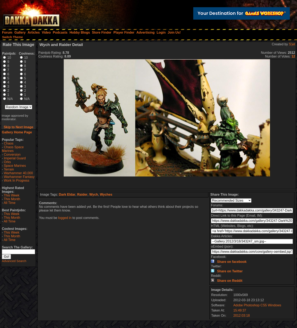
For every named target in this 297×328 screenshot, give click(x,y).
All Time (9, 203)
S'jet (292, 44)
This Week (11, 195)
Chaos (8, 143)
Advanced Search (14, 261)
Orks (7, 162)
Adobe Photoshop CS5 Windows (257, 305)
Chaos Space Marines (13, 149)
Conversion (12, 154)
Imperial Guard (15, 158)
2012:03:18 (241, 315)
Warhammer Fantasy (19, 177)
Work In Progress (16, 180)
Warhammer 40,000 (18, 173)
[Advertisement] (167, 182)
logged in (65, 218)
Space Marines (15, 165)
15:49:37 (239, 310)
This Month (12, 199)
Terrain (9, 169)
